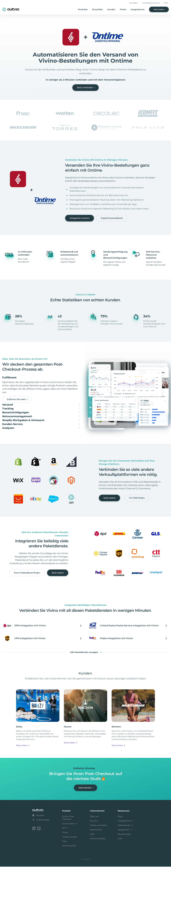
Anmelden (133, 3)
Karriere (94, 860)
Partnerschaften (98, 878)
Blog (120, 856)
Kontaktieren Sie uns (150, 3)
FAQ (166, 3)
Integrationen (138, 9)
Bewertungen (124, 874)
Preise (123, 9)
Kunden (111, 9)
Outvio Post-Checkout (71, 857)
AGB (92, 874)
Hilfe (120, 878)
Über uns (94, 856)
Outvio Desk (70, 863)
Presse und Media (98, 865)
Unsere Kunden (69, 877)
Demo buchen (69, 885)
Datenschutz (96, 869)
